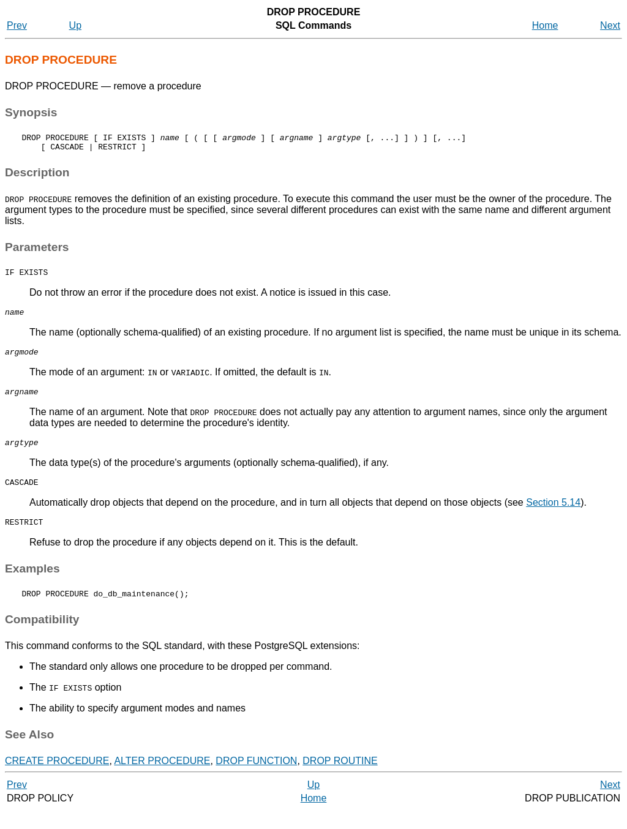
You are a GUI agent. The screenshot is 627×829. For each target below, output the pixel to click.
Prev (17, 25)
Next (610, 25)
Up (75, 25)
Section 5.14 (553, 517)
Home (545, 25)
